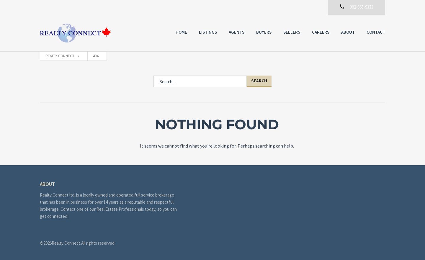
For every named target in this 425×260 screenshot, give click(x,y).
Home (181, 32)
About (348, 32)
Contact (376, 32)
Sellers (291, 32)
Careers (320, 32)
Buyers (264, 32)
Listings (208, 32)
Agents (236, 32)
